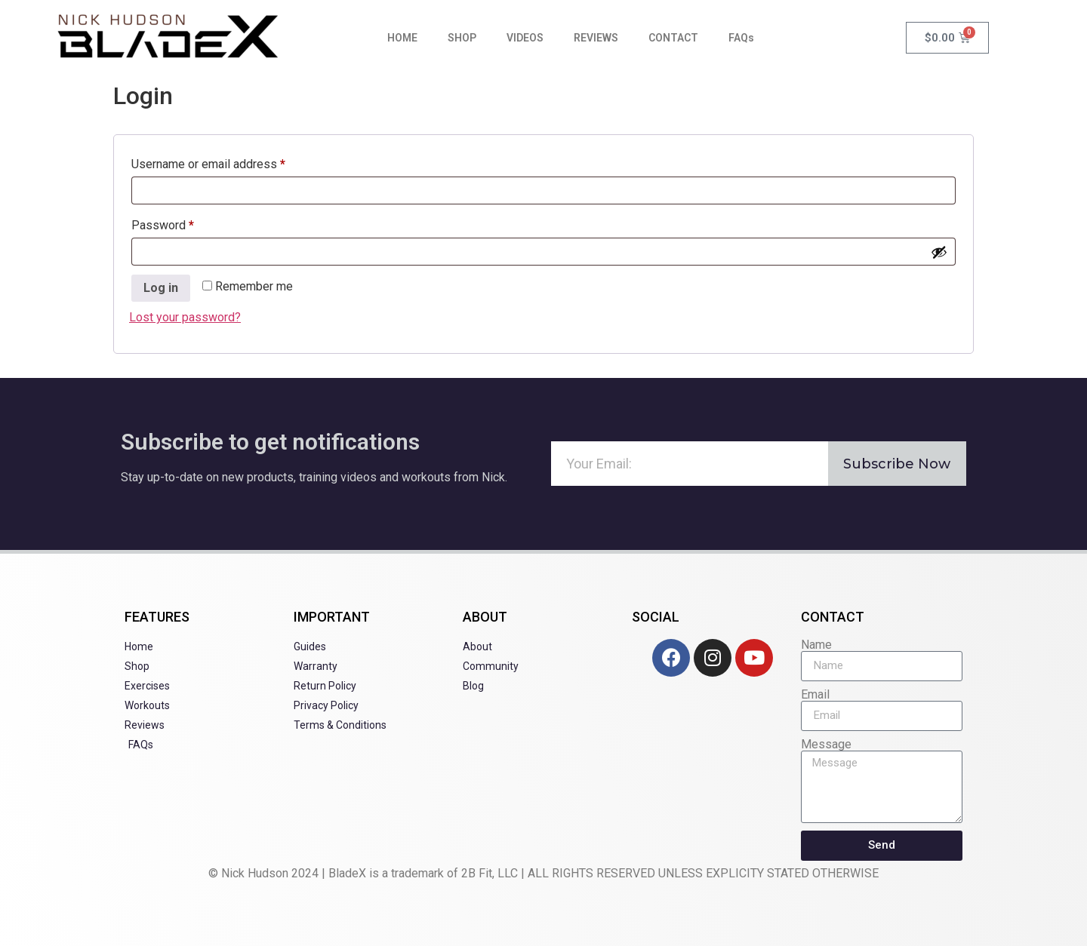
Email (815, 695)
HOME (402, 38)
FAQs (741, 38)
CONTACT (673, 38)
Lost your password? (185, 317)
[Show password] (939, 252)
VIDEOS (525, 38)
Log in (160, 288)
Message (826, 745)
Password (186, 222)
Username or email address (231, 161)
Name (816, 645)
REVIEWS (596, 38)
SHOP (462, 38)
